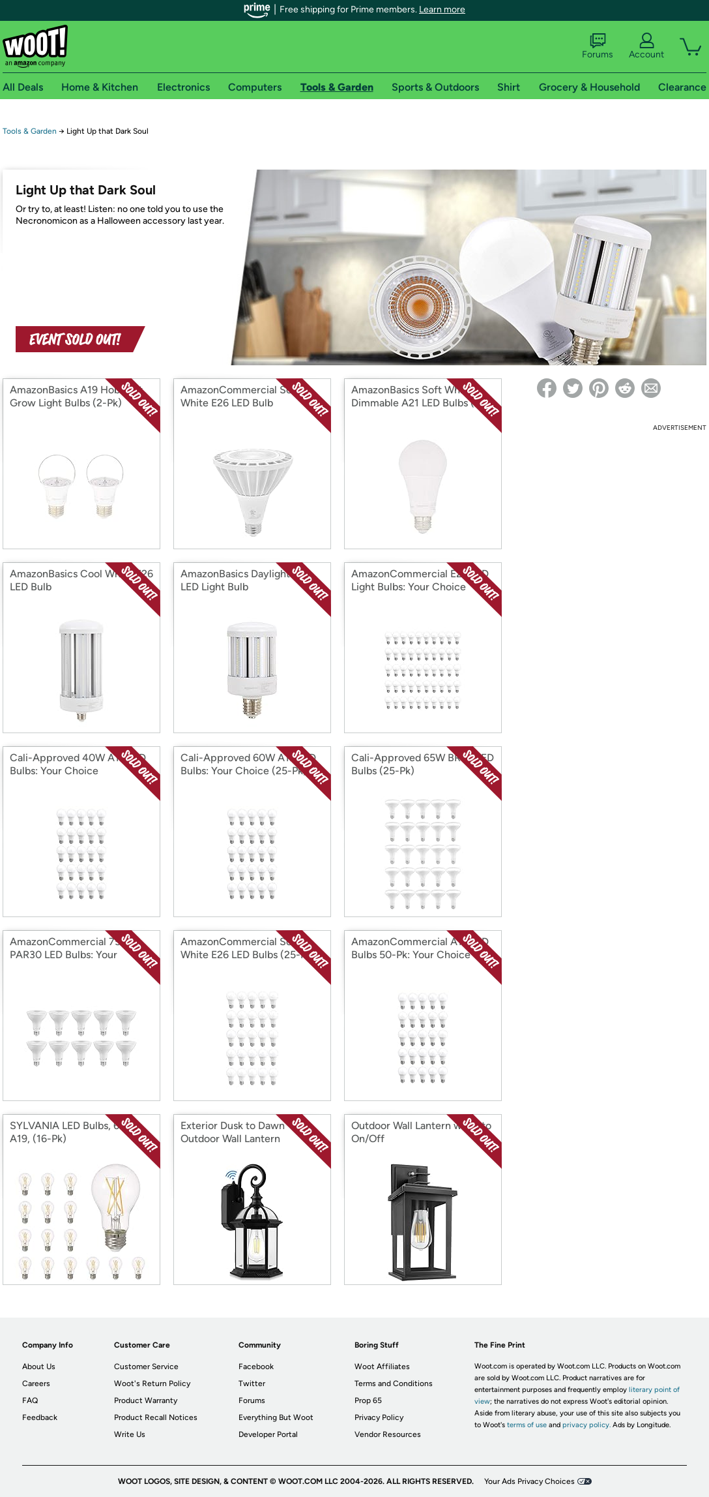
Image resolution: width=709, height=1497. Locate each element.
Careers (36, 1383)
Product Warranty (145, 1400)
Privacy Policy (378, 1417)
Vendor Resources (387, 1434)
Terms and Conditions (393, 1383)
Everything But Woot (276, 1417)
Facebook (256, 1366)
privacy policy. (586, 1425)
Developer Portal (268, 1434)
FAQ (30, 1400)
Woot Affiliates (382, 1366)
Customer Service (146, 1366)
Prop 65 (368, 1400)
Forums (597, 46)
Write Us (129, 1434)
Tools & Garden (30, 131)
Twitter (252, 1383)
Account (646, 46)
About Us (38, 1366)
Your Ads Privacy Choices (529, 1481)
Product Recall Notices (155, 1417)
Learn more (442, 9)
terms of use (527, 1425)
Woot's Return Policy (152, 1383)
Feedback (39, 1417)
